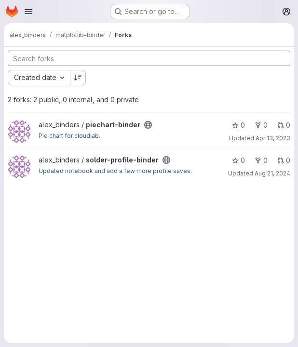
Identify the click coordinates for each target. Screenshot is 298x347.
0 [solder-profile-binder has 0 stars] (238, 160)
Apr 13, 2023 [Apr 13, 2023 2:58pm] (273, 138)
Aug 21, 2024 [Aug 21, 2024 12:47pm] (272, 173)
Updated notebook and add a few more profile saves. (115, 170)
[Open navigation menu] (28, 11)
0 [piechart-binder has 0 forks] (261, 125)
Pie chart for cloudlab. (69, 135)
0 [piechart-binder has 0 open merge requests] (283, 125)
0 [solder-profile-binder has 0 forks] (261, 160)
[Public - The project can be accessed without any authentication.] (148, 125)
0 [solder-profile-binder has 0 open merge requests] (283, 160)
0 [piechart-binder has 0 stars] (238, 125)
